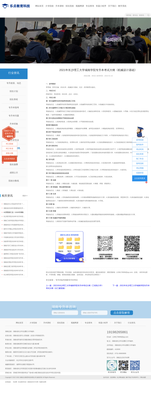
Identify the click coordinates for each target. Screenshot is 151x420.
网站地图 (143, 377)
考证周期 (140, 168)
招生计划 (14, 91)
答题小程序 (101, 6)
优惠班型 (140, 173)
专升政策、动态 (14, 83)
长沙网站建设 (121, 377)
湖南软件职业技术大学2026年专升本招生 (14, 250)
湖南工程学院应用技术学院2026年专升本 (14, 220)
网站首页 (39, 6)
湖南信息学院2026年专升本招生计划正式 (14, 258)
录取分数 (9, 153)
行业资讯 (131, 323)
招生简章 (140, 154)
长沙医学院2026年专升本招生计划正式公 (14, 216)
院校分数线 (14, 181)
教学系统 (122, 6)
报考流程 (140, 163)
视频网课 (80, 6)
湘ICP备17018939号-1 (132, 377)
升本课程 (59, 6)
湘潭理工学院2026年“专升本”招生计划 (14, 254)
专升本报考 (14, 107)
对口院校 (9, 144)
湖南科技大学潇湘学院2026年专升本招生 (14, 225)
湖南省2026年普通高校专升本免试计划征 (14, 208)
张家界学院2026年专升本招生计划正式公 (14, 241)
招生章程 (14, 99)
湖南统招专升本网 (32, 382)
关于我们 (112, 6)
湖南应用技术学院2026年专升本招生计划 (14, 262)
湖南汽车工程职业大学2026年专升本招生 (14, 245)
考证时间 (140, 149)
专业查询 (90, 6)
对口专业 (9, 148)
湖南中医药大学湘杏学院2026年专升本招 (14, 233)
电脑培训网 (42, 382)
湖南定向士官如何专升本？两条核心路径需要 (14, 204)
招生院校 (70, 6)
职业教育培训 (22, 382)
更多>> (25, 196)
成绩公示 (14, 172)
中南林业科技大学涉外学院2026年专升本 (14, 237)
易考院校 (140, 140)
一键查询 (9, 136)
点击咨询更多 (9, 159)
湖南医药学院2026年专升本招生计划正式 (14, 270)
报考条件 (140, 145)
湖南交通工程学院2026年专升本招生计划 (14, 266)
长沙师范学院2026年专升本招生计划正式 (14, 275)
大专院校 (49, 6)
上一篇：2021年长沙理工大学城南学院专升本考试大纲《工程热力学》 (75, 285)
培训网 (15, 382)
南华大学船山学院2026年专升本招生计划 (14, 229)
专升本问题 (14, 116)
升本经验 (14, 124)
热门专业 (140, 159)
